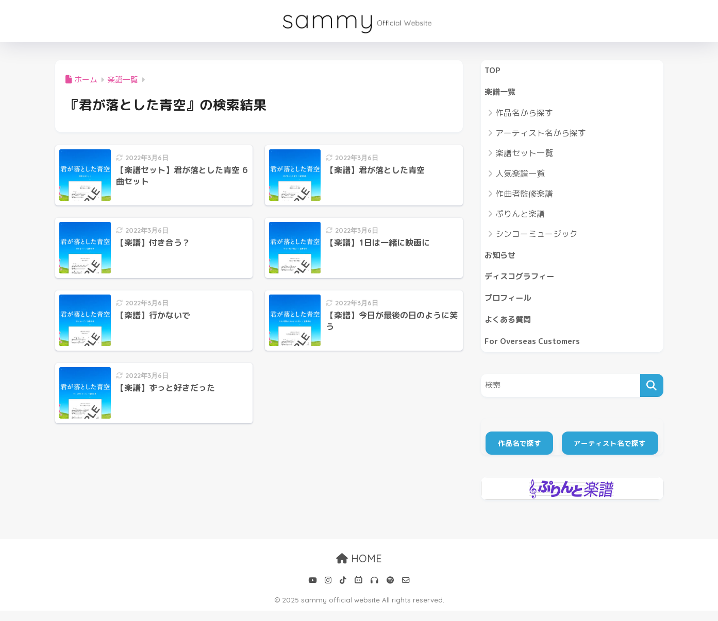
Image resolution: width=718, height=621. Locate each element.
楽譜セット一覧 (524, 156)
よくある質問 (511, 328)
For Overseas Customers (537, 350)
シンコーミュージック (536, 237)
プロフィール (511, 304)
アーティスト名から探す (540, 136)
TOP (493, 71)
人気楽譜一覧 (520, 176)
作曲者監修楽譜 (524, 196)
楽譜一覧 (502, 94)
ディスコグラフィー (524, 281)
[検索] (651, 395)
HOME (359, 569)
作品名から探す (524, 116)
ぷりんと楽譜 (520, 216)
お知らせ (502, 259)
